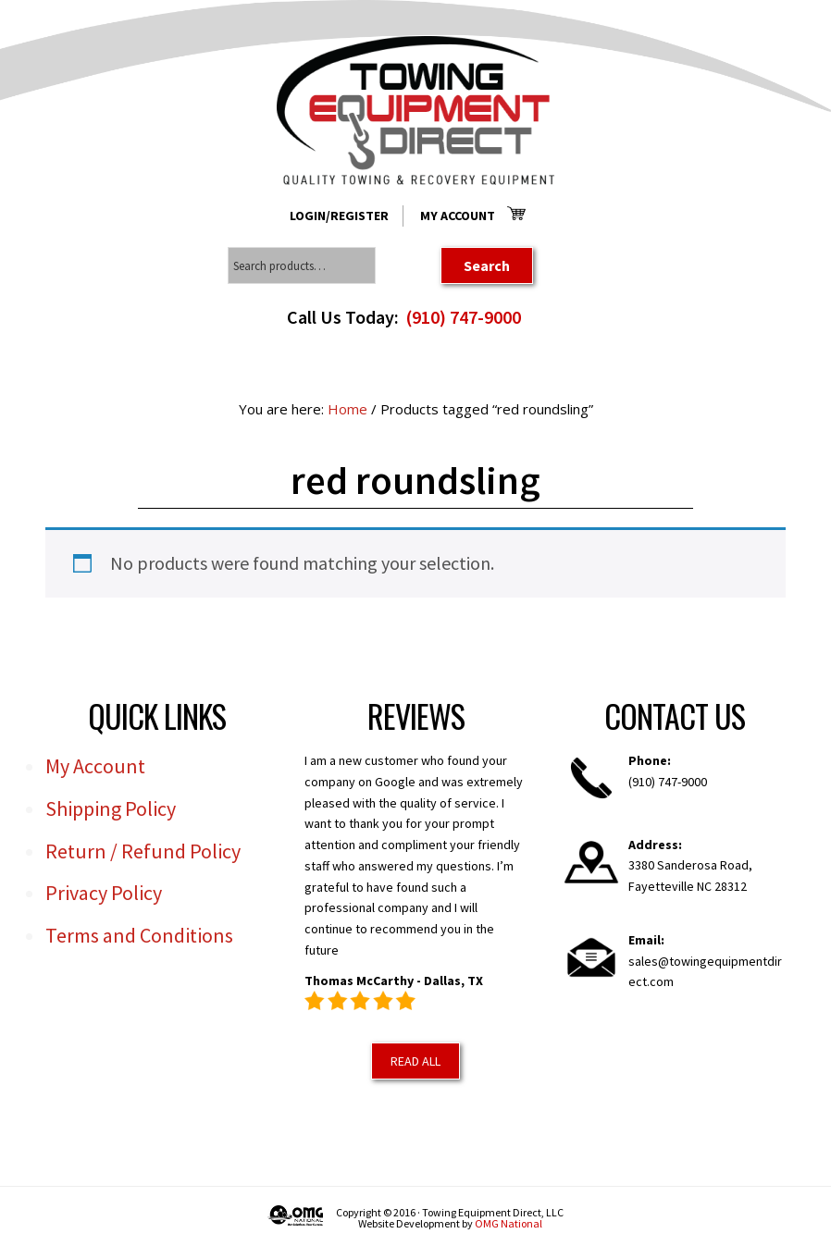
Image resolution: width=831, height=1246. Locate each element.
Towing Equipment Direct (415, 111)
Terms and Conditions (139, 935)
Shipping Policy (110, 808)
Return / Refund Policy (143, 851)
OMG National (508, 1223)
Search (487, 265)
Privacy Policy (103, 893)
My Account (457, 215)
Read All (415, 1061)
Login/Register (339, 215)
